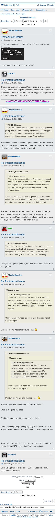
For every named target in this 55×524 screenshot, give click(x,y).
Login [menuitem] (52, 5)
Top (53, 67)
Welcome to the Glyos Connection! (28, 10)
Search (41, 21)
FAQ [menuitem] (17, 5)
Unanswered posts (8, 14)
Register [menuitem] (43, 5)
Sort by (27, 480)
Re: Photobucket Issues (13, 80)
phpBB (13, 515)
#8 (2, 464)
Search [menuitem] (52, 10)
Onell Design (27, 517)
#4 (2, 166)
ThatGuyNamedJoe (15, 30)
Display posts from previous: (27, 477)
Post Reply (5, 21)
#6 (2, 284)
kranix (10, 228)
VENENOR (11, 73)
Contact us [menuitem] (34, 511)
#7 (2, 348)
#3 (2, 119)
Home (6, 10)
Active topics (20, 14)
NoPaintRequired (14, 156)
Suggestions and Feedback (42, 10)
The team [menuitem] (45, 511)
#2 (2, 83)
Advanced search (45, 21)
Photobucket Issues (27, 18)
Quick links (8, 5)
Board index (15, 10)
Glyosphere (12, 454)
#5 (2, 237)
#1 (2, 40)
